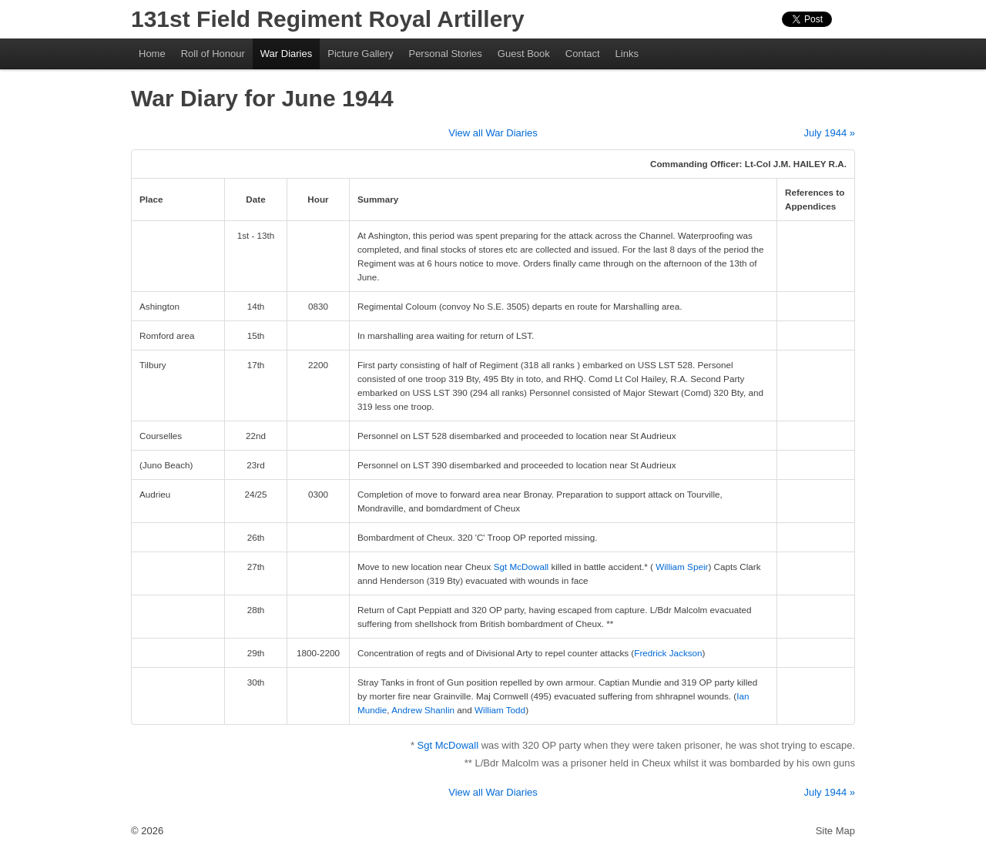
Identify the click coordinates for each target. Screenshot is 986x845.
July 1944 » (830, 133)
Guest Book (524, 53)
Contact (582, 53)
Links (627, 53)
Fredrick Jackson (668, 653)
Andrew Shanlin (422, 710)
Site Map (835, 831)
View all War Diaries (493, 133)
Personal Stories (444, 53)
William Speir (682, 567)
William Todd (500, 710)
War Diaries (286, 53)
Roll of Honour (213, 53)
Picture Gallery (360, 53)
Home (152, 53)
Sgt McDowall (521, 567)
